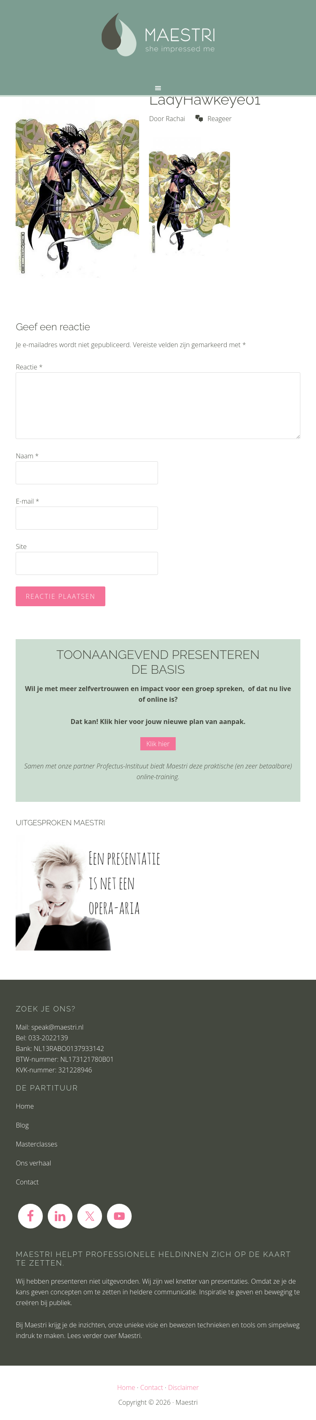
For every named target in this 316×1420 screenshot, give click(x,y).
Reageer (219, 118)
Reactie (29, 366)
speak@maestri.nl (57, 1027)
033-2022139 (48, 1037)
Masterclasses (36, 1144)
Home (25, 1106)
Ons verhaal (33, 1163)
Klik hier (158, 743)
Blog (22, 1125)
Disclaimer (183, 1387)
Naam (27, 455)
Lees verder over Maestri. (104, 1335)
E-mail (27, 501)
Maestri (158, 34)
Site (21, 546)
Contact (27, 1181)
